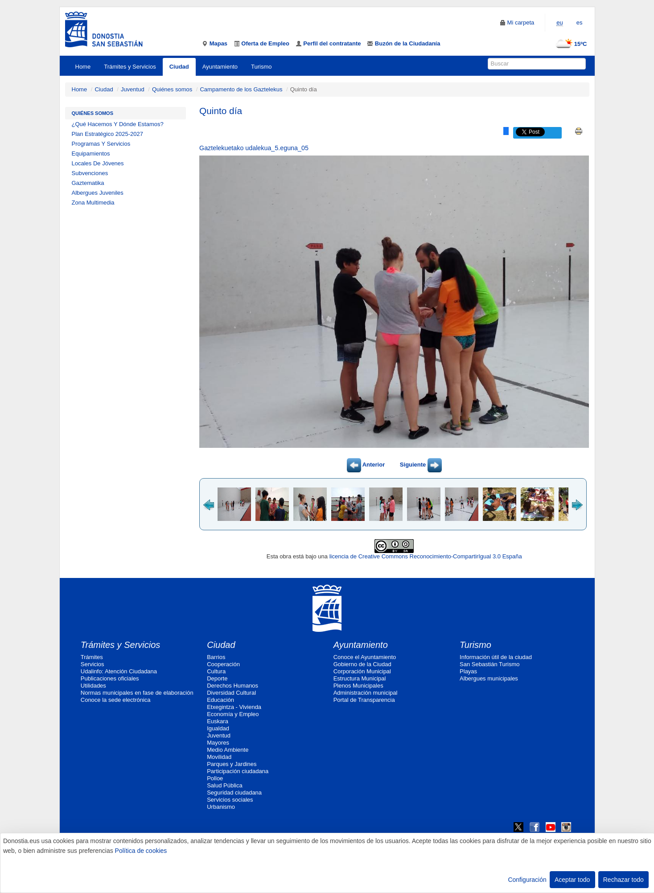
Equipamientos (91, 153)
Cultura (216, 671)
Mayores (218, 742)
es (579, 22)
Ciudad (179, 66)
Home (83, 66)
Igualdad (218, 728)
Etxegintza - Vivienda (234, 707)
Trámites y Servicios (130, 66)
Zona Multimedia (93, 202)
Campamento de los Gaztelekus (241, 89)
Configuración (527, 879)
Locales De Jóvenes (98, 163)
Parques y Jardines (231, 764)
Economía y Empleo (233, 714)
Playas (468, 671)
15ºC (569, 44)
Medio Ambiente (227, 749)
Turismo (261, 66)
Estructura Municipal (359, 678)
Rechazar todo (623, 879)
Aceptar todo (572, 879)
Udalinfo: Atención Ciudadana (119, 671)
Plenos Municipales (358, 685)
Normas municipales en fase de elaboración (137, 692)
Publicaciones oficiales (110, 678)
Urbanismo (221, 806)
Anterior (366, 464)
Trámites (92, 657)
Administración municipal (365, 692)
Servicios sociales (230, 799)
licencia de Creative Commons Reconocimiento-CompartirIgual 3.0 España (425, 556)
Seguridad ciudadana (234, 792)
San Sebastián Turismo (489, 664)
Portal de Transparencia (364, 699)
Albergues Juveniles (97, 192)
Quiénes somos (172, 89)
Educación (220, 699)
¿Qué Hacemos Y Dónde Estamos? (118, 124)
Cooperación (223, 664)
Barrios (216, 657)
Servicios (92, 664)
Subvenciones (90, 173)
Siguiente (421, 464)
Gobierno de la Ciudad (362, 664)
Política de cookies (141, 850)
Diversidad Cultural (231, 692)
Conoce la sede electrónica (116, 699)
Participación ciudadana (237, 771)
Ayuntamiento (220, 66)
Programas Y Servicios (101, 143)
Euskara (217, 721)
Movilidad (219, 757)
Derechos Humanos (232, 685)
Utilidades (93, 685)
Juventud (132, 89)
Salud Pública (225, 785)
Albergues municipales (489, 678)
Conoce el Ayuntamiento (364, 657)
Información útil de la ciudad (496, 657)
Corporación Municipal (362, 671)
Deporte (217, 678)
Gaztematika (88, 183)
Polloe (215, 778)
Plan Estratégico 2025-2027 (107, 134)
